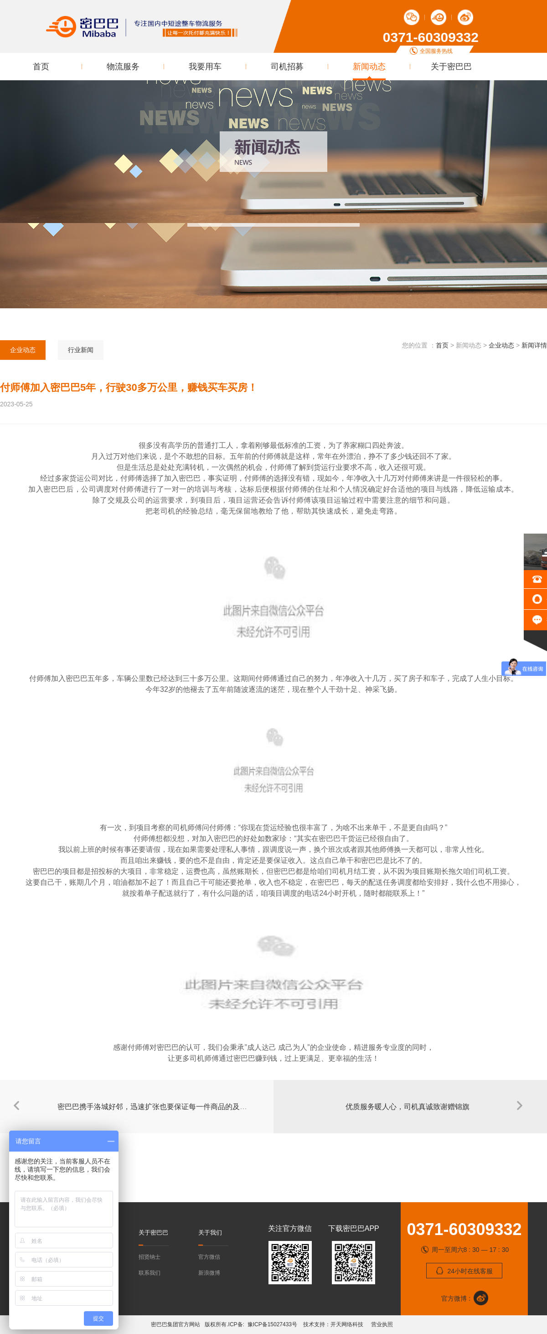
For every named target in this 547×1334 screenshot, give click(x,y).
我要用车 (205, 66)
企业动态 (23, 349)
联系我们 (149, 1273)
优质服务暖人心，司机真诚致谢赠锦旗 (408, 1107)
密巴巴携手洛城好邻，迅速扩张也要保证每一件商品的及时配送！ (163, 1107)
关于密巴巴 (451, 66)
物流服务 (123, 66)
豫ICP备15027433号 (274, 1324)
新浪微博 (209, 1273)
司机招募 (287, 66)
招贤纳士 (149, 1257)
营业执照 (381, 1324)
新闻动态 (369, 66)
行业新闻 (80, 349)
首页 (41, 66)
